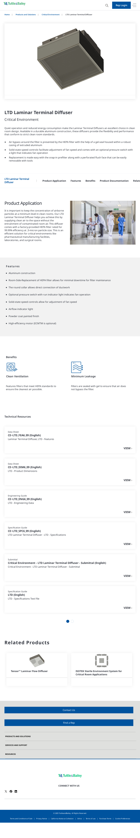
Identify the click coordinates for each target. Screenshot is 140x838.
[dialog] (70, 15)
